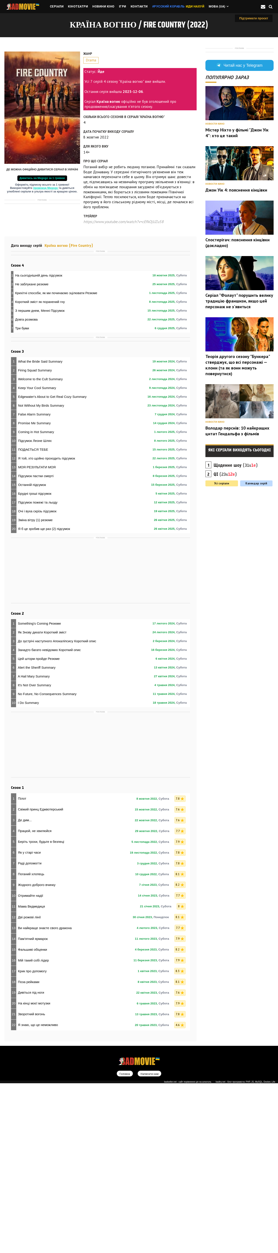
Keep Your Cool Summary (37, 557)
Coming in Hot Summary (36, 601)
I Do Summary (28, 872)
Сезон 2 (17, 783)
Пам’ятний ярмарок (33, 1108)
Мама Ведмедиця (31, 1076)
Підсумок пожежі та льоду (37, 672)
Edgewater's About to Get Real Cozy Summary (52, 566)
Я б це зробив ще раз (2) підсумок (44, 698)
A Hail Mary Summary (34, 846)
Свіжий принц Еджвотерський (40, 979)
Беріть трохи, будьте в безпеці (41, 1011)
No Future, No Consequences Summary (47, 863)
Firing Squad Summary (35, 539)
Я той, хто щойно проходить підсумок (46, 627)
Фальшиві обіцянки (32, 1119)
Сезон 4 (17, 373)
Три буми (22, 436)
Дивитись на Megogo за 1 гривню (42, 178)
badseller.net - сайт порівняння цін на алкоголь (187, 1251)
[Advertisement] (42, 233)
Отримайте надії (30, 1065)
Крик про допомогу (32, 1140)
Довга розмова (26, 427)
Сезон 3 (17, 521)
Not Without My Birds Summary (41, 575)
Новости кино (215, 180)
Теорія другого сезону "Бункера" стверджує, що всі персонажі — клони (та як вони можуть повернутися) (237, 422)
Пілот (22, 968)
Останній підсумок (32, 654)
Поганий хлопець (31, 1043)
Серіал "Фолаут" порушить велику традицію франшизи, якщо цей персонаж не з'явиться (239, 358)
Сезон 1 (17, 957)
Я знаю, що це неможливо (38, 1194)
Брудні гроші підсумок (34, 663)
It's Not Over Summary (34, 854)
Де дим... (25, 989)
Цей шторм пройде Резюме (39, 828)
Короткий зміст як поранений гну (40, 410)
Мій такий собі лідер (33, 1129)
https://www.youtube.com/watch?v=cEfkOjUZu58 (123, 221)
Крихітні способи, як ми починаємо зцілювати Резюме (56, 401)
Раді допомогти (30, 1033)
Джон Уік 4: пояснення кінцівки (236, 247)
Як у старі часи (29, 1022)
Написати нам (149, 1243)
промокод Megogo (46, 188)
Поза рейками (28, 1151)
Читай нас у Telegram (239, 122)
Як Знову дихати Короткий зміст (42, 802)
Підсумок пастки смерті (35, 645)
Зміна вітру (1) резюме (35, 689)
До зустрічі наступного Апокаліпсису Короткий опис (57, 810)
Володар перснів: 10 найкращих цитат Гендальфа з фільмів (237, 488)
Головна (124, 1243)
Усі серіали (221, 540)
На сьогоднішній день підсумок (38, 383)
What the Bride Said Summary (40, 531)
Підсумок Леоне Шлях (35, 610)
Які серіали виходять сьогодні (239, 507)
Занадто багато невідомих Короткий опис (49, 819)
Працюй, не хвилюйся (35, 1000)
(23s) (225, 531)
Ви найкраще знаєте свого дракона (45, 1097)
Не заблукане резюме (32, 392)
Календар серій (256, 540)
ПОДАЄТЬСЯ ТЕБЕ (33, 619)
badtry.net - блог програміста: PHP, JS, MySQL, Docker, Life (245, 1251)
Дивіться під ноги (31, 1162)
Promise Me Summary (34, 592)
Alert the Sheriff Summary (36, 837)
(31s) (236, 522)
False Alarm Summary (34, 583)
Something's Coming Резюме (39, 793)
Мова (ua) (217, 6)
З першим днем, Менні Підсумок (40, 418)
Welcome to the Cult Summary (40, 548)
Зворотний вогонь (31, 1183)
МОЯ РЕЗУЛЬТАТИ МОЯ (37, 636)
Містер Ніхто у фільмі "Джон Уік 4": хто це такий (237, 190)
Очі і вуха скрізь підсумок (37, 680)
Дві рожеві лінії (29, 1087)
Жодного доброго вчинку (37, 1054)
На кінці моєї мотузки (34, 1173)
